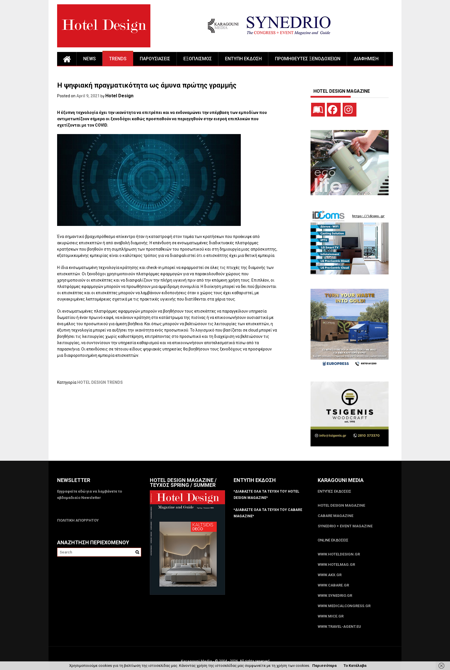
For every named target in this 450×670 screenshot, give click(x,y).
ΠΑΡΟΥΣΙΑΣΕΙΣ (155, 58)
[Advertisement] (161, 414)
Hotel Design (119, 95)
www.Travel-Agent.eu (339, 626)
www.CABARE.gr (333, 585)
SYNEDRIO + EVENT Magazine (345, 526)
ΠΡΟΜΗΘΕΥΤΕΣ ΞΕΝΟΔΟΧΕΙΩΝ (307, 58)
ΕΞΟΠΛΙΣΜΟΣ (197, 58)
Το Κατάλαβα (355, 665)
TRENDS (118, 58)
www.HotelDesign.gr (339, 554)
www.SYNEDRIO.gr (335, 595)
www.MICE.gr (331, 616)
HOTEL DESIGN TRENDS (100, 382)
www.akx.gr (330, 575)
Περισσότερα (324, 665)
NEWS (89, 58)
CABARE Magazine (335, 516)
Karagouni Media (197, 661)
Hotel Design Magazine (341, 505)
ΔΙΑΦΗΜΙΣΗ (366, 58)
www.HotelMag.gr (336, 564)
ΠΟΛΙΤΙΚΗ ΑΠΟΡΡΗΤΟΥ (78, 520)
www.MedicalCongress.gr (344, 606)
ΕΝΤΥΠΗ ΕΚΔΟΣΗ (243, 58)
